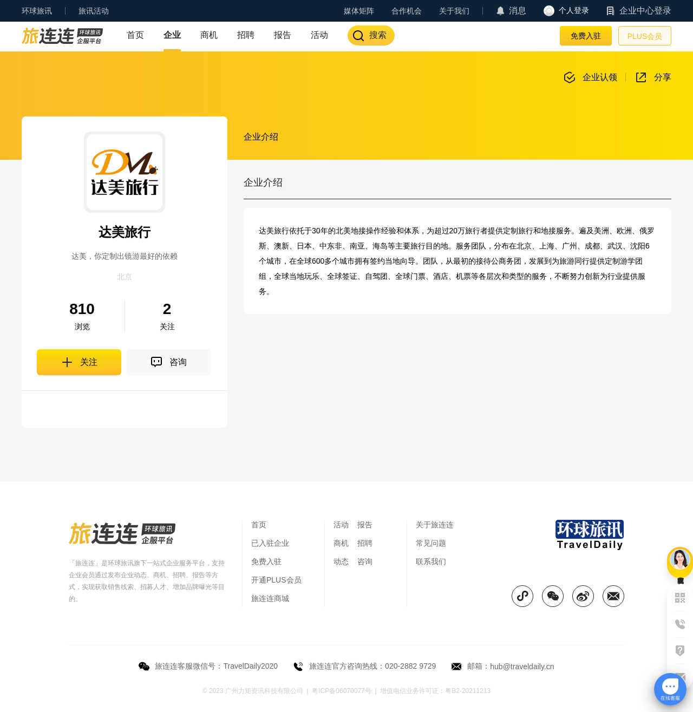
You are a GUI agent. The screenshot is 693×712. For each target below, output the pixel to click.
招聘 (245, 35)
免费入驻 (586, 35)
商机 (209, 35)
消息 (517, 10)
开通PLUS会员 (276, 580)
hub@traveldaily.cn (522, 666)
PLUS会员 (645, 36)
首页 (135, 35)
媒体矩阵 (359, 10)
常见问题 (431, 543)
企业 (172, 35)
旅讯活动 (94, 10)
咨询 (364, 561)
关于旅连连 (435, 524)
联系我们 (431, 561)
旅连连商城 (270, 598)
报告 (282, 35)
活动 (319, 35)
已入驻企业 (270, 543)
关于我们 (454, 10)
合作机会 (406, 10)
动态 (341, 561)
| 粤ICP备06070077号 (339, 691)
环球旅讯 (37, 10)
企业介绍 (261, 136)
